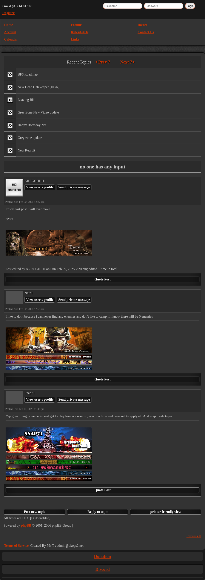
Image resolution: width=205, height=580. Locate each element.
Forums (76, 25)
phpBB (26, 525)
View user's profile (39, 187)
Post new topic (34, 511)
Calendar (11, 39)
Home (8, 25)
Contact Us (146, 32)
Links (75, 39)
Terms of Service (16, 545)
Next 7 (127, 62)
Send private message (74, 187)
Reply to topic (98, 511)
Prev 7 (103, 62)
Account (10, 32)
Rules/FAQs (79, 32)
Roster (142, 25)
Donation (102, 556)
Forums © (194, 536)
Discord (102, 569)
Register (8, 13)
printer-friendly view (165, 511)
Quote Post (102, 279)
